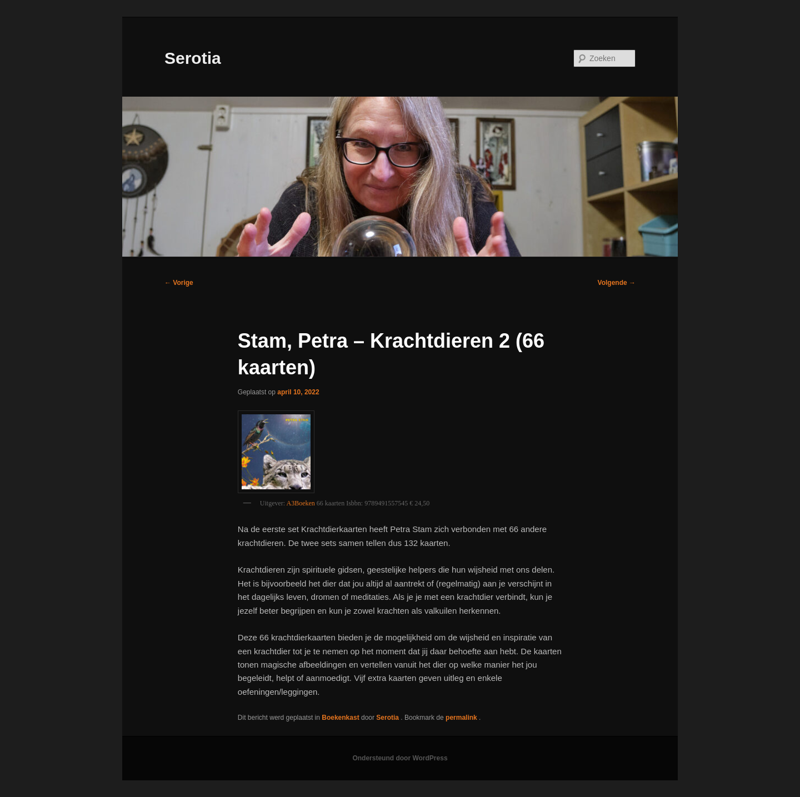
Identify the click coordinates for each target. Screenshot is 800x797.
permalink (462, 717)
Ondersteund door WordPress (399, 758)
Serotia (192, 58)
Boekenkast (340, 717)
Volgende (617, 283)
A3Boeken (301, 503)
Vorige (178, 283)
